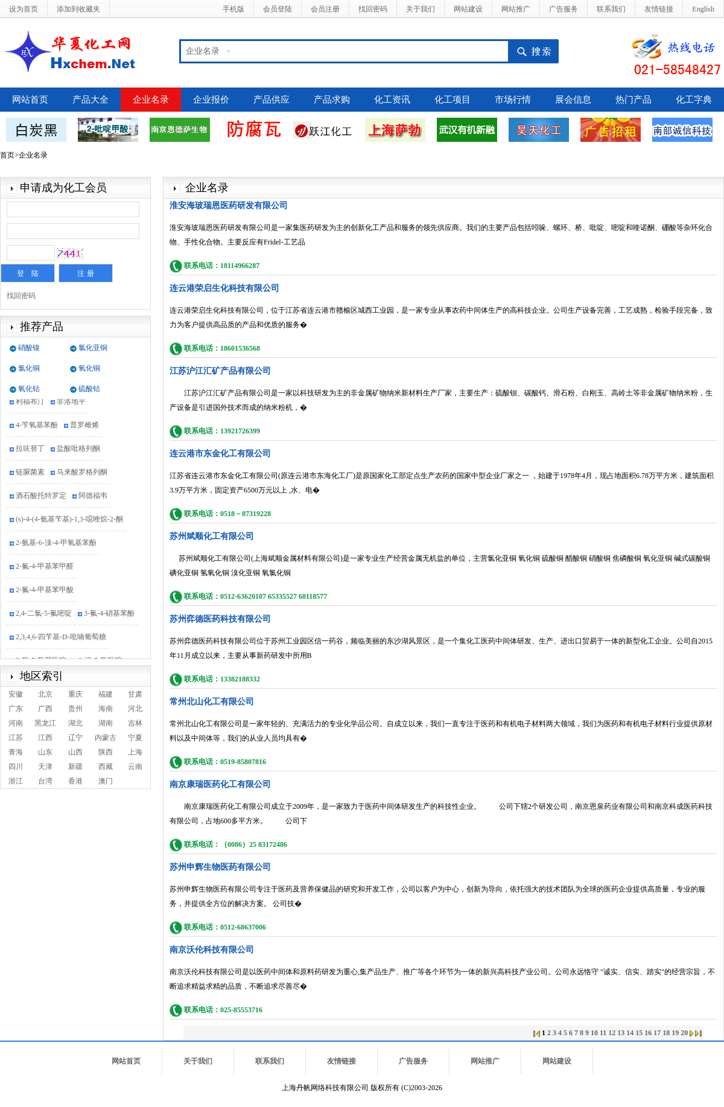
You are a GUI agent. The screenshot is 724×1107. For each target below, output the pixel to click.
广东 (15, 708)
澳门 (105, 781)
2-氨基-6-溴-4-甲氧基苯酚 (56, 544)
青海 (15, 752)
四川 (15, 766)
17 (657, 1033)
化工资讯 (392, 99)
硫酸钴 (89, 388)
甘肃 (135, 694)
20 (684, 1033)
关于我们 (420, 9)
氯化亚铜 (92, 347)
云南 (135, 766)
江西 (45, 737)
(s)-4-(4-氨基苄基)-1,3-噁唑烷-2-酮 (69, 521)
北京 (45, 694)
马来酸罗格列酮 (82, 474)
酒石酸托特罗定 (41, 497)
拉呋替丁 (30, 450)
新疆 (75, 766)
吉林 (135, 723)
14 (630, 1033)
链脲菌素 (30, 474)
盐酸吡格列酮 (78, 450)
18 (666, 1033)
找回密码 (372, 9)
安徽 (15, 694)
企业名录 (203, 51)
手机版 (233, 9)
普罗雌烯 (84, 427)
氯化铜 (29, 368)
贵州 (75, 708)
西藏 (105, 766)
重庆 (75, 694)
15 (639, 1033)
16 (648, 1033)
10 (594, 1033)
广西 (45, 708)
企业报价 (211, 99)
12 (611, 1033)
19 (675, 1033)
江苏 (15, 737)
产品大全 (90, 99)
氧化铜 (89, 368)
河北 (135, 708)
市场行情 (513, 99)
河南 (15, 723)
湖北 (75, 723)
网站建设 (468, 9)
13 (620, 1033)
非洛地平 (71, 403)
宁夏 (135, 737)
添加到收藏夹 (78, 9)
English (703, 9)
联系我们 (611, 9)
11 (603, 1033)
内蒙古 (105, 737)
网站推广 (515, 9)
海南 (105, 708)
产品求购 (332, 99)
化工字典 (694, 99)
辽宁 (75, 737)
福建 (105, 694)
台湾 (45, 781)
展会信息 (573, 99)
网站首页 (30, 99)
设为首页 (23, 9)
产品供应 (271, 99)
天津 (45, 766)
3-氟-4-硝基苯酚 (109, 615)
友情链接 (658, 9)
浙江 (15, 781)
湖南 (105, 723)
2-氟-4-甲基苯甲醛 (45, 568)
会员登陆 (277, 9)
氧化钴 (29, 388)
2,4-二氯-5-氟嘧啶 (44, 615)
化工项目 (452, 99)
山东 (45, 752)
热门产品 (633, 99)
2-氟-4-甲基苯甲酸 (45, 591)
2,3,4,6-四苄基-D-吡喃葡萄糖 (61, 638)
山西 (75, 752)
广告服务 (563, 9)
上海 (135, 752)
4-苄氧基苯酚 (37, 427)
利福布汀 (30, 403)
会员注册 (325, 9)
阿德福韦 (92, 497)
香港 (75, 781)
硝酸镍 (29, 347)
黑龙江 (45, 723)
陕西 (105, 752)
